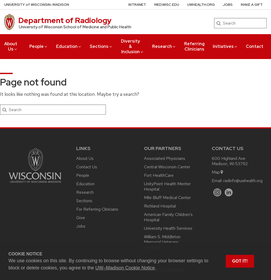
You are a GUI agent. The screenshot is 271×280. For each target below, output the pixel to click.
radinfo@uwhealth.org (243, 180)
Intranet (137, 4)
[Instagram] (217, 192)
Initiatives (225, 46)
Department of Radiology (65, 20)
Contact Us (86, 167)
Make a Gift (252, 4)
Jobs (228, 4)
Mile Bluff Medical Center (167, 197)
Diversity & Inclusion (132, 46)
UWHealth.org (201, 4)
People (38, 46)
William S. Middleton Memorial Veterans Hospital (162, 242)
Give (80, 217)
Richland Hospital (160, 206)
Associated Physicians (164, 158)
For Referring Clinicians (97, 209)
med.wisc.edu (166, 4)
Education (69, 46)
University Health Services (168, 228)
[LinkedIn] (228, 192)
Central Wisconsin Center (167, 167)
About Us (11, 46)
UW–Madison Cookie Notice (125, 267)
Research (164, 46)
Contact (254, 46)
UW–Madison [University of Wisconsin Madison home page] (36, 4)
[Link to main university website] (34, 184)
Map (218, 172)
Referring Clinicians (194, 46)
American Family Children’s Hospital (168, 217)
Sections (101, 46)
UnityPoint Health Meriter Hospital (167, 186)
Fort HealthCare (159, 175)
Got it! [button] (240, 261)
